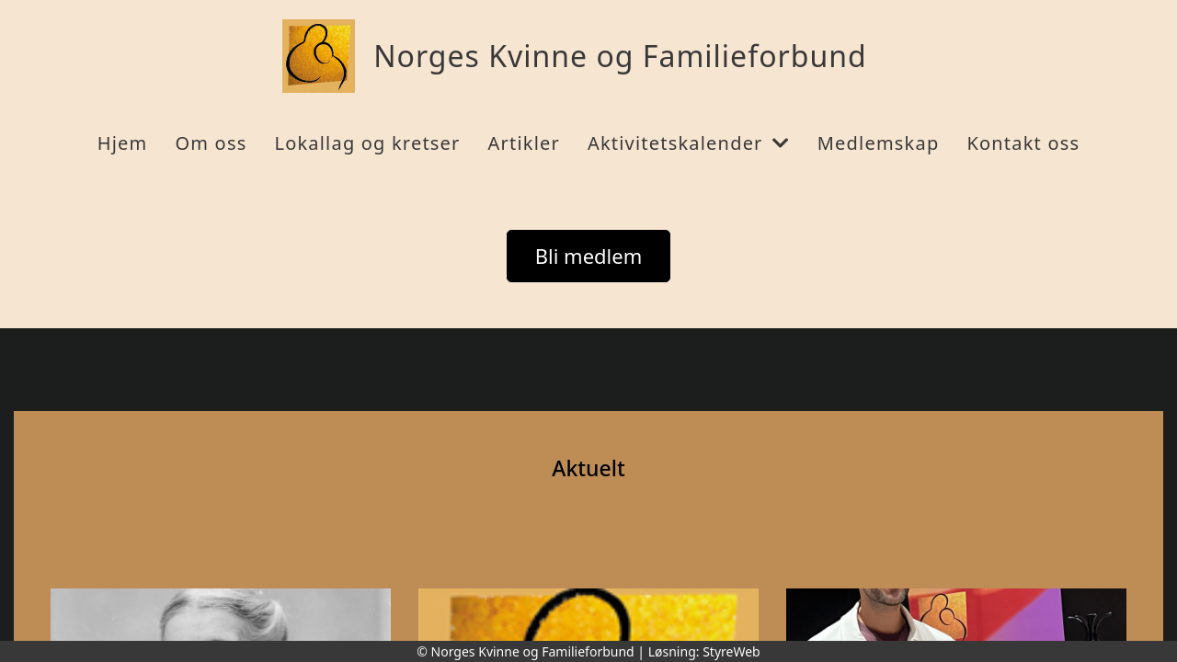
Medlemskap (878, 143)
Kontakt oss (1023, 143)
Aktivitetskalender (689, 143)
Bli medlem (589, 255)
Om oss (210, 143)
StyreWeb (731, 651)
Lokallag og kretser (367, 143)
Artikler (524, 143)
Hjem (122, 143)
